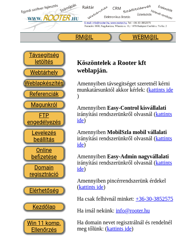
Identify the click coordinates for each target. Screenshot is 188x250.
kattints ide (160, 90)
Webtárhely (44, 72)
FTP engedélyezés (44, 118)
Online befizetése (44, 153)
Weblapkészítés (44, 83)
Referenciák (44, 94)
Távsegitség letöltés (44, 58)
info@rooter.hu (133, 211)
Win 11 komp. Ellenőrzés (44, 226)
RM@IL (84, 37)
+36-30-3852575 (154, 199)
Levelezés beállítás (44, 136)
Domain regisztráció (44, 170)
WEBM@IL (145, 37)
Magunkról (44, 104)
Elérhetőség (44, 190)
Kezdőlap (44, 206)
